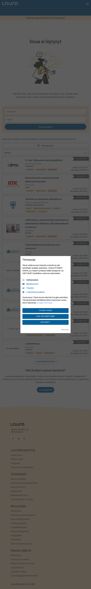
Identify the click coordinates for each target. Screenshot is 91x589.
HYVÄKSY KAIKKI (45, 310)
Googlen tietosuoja (44, 303)
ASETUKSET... (45, 322)
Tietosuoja (65, 329)
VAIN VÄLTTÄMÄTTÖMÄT (45, 316)
